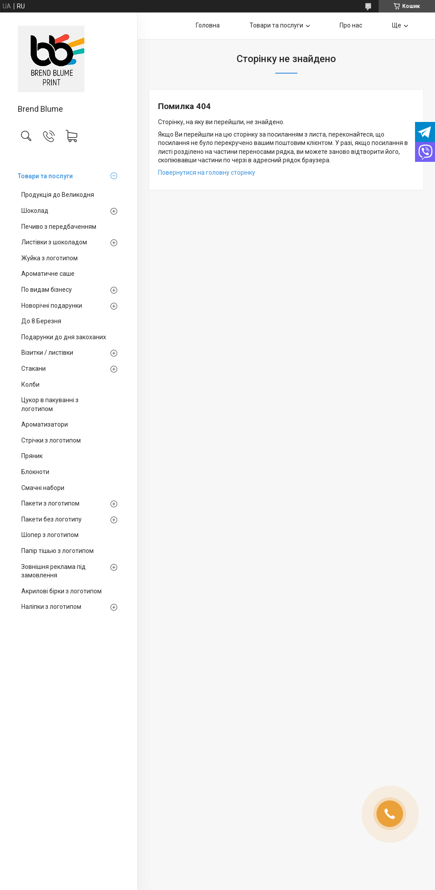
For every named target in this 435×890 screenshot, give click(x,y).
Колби (30, 384)
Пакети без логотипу (51, 519)
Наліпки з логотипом (51, 606)
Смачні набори (42, 487)
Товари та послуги (45, 176)
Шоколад (34, 210)
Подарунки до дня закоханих (63, 337)
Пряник (32, 455)
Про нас (351, 25)
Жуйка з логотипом (49, 258)
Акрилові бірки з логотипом (61, 591)
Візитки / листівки (47, 352)
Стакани (33, 368)
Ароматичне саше (48, 273)
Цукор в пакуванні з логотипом (50, 404)
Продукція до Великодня (57, 194)
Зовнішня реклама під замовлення (53, 571)
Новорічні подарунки (51, 305)
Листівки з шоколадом (54, 242)
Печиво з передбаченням (58, 226)
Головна (208, 25)
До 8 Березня (41, 321)
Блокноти (35, 471)
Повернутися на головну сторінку (206, 172)
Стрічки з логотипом (51, 440)
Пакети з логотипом (50, 503)
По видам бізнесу (46, 289)
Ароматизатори (44, 424)
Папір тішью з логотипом (57, 550)
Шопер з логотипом (50, 534)
